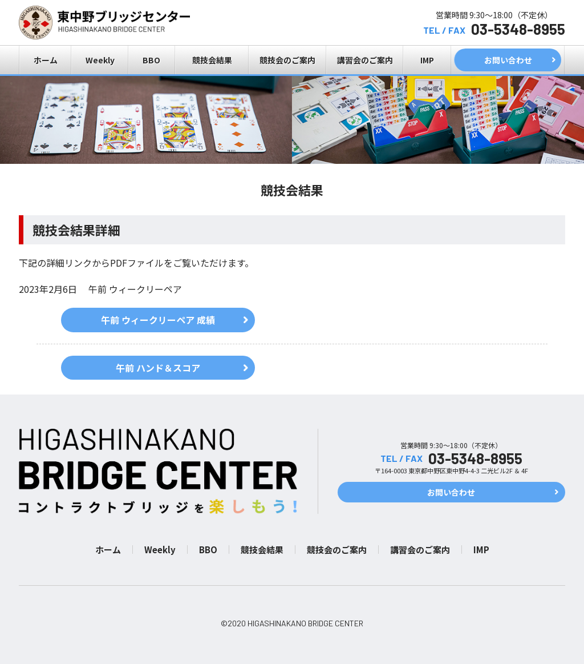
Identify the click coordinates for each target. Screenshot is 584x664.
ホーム (46, 60)
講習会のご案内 (365, 60)
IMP (427, 60)
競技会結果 (212, 60)
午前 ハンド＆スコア (158, 368)
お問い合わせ (508, 60)
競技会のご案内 (287, 60)
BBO (151, 60)
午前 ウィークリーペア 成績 (158, 320)
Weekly (100, 60)
